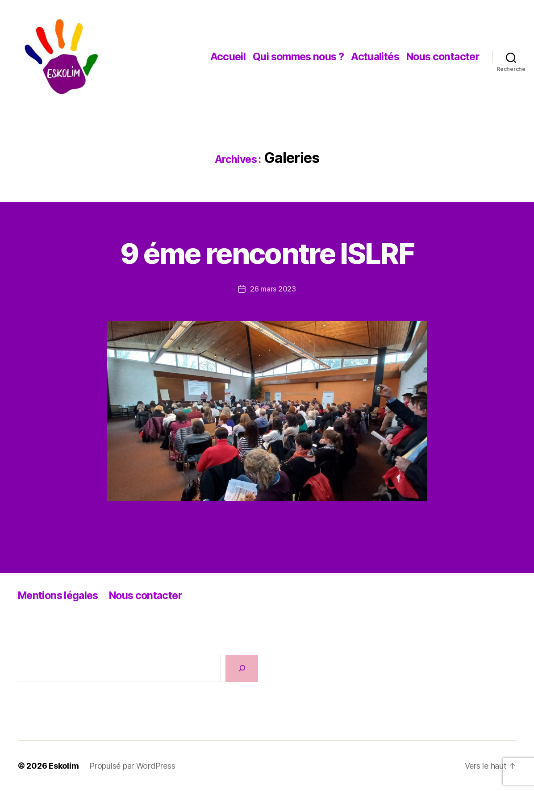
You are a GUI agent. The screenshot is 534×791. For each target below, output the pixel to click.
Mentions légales (58, 595)
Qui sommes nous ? (298, 57)
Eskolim (64, 765)
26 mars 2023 (273, 288)
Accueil (228, 57)
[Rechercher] (241, 668)
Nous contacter (442, 57)
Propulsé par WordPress (132, 765)
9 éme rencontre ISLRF (267, 253)
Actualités (375, 57)
